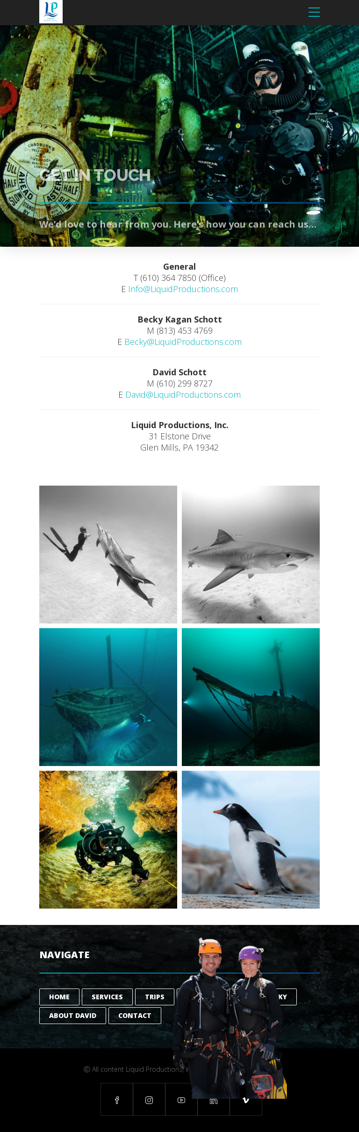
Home (59, 996)
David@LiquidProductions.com (183, 394)
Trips (155, 996)
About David (72, 1015)
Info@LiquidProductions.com (183, 288)
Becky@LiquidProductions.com (183, 341)
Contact (134, 1015)
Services (107, 996)
